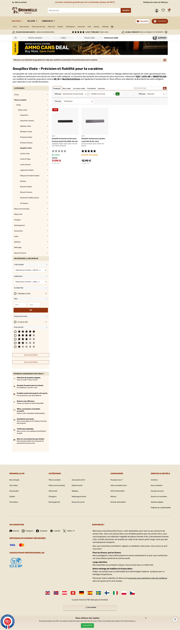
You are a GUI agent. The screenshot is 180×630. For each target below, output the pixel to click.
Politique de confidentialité (159, 504)
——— (135, 26)
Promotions (162, 21)
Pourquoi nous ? (115, 476)
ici (134, 619)
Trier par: (58, 103)
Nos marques (15, 476)
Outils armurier (77, 482)
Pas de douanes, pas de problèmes (29, 392)
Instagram (29, 527)
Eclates (12, 493)
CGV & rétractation (116, 487)
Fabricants (55, 21)
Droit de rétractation (117, 499)
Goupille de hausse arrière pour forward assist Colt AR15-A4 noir (63, 143)
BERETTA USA (159, 78)
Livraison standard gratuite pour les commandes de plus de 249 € (84, 2)
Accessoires (98, 27)
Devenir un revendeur (156, 493)
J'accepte (87, 625)
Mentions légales (154, 499)
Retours (111, 493)
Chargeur (72, 27)
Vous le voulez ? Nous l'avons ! (27, 376)
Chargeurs (49, 493)
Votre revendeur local (117, 482)
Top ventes (14, 482)
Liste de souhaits (163, 10)
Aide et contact (20, 2)
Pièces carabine (27, 27)
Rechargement (85, 27)
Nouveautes (14, 487)
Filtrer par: (58, 96)
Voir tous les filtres (31, 352)
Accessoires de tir (78, 476)
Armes (15, 27)
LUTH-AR (146, 78)
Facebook (44, 527)
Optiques (117, 27)
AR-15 (56, 81)
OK (44, 307)
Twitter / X (74, 527)
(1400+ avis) (97, 32)
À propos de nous (154, 487)
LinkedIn (59, 527)
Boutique (18, 21)
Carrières (151, 476)
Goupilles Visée (56, 165)
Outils (108, 27)
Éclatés (36, 21)
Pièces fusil (60, 27)
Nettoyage (128, 27)
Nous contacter (153, 482)
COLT (138, 78)
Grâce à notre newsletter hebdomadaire (31, 410)
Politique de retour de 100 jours (153, 2)
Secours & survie (78, 499)
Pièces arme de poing (44, 27)
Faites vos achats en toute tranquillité (30, 400)
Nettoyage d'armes (79, 493)
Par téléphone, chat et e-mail (27, 384)
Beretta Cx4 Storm (71, 81)
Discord (14, 527)
